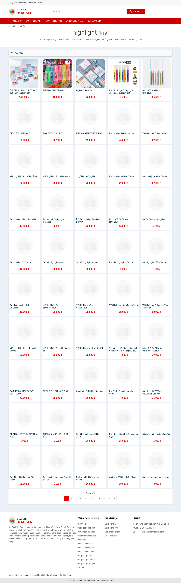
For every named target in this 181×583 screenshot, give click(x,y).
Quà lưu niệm (94, 21)
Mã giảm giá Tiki (84, 555)
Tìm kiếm (136, 11)
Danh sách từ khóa (85, 551)
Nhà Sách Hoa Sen (105, 580)
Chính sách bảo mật (86, 528)
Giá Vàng (50, 575)
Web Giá (59, 575)
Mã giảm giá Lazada (86, 559)
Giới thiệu (32, 2)
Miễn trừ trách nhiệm (86, 536)
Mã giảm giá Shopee (86, 563)
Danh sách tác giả (85, 544)
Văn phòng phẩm (74, 21)
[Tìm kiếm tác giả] (88, 11)
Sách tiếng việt (34, 21)
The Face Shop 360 (37, 575)
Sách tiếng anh (54, 21)
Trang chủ (12, 2)
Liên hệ (41, 2)
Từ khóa (22, 26)
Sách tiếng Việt (111, 524)
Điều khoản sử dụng (86, 532)
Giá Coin (67, 575)
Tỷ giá (25, 575)
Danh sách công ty (85, 548)
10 (109, 498)
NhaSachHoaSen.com (85, 580)
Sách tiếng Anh (111, 528)
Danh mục (23, 2)
